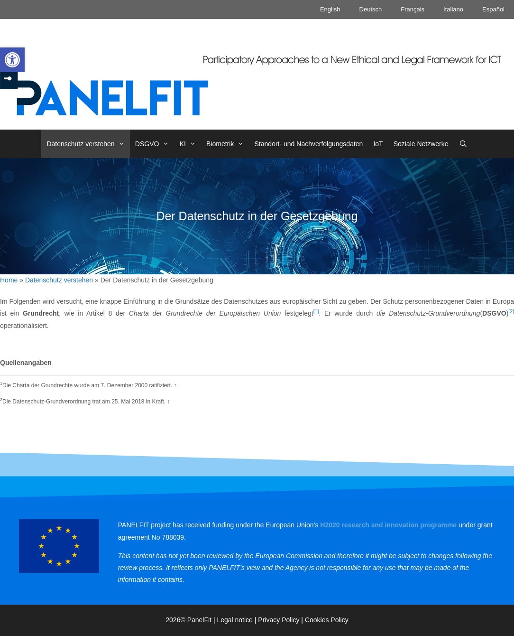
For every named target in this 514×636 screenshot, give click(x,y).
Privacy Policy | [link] (281, 620)
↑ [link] (175, 385)
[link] (12, 59)
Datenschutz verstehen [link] (87, 144)
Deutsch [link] (370, 9)
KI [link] (190, 144)
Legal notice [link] (235, 620)
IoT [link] (378, 144)
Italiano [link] (453, 9)
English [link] (330, 9)
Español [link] (493, 9)
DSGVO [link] (154, 144)
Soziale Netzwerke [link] (421, 144)
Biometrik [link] (227, 144)
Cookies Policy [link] (327, 620)
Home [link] (9, 280)
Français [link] (412, 9)
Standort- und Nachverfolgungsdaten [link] (309, 144)
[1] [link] (316, 311)
